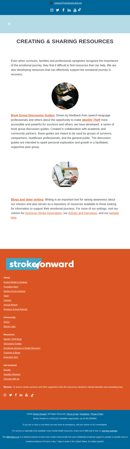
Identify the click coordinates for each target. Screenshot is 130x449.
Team (6, 296)
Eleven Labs (10, 326)
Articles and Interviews (82, 213)
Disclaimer (84, 414)
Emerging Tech (11, 357)
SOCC (7, 322)
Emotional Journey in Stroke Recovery (22, 348)
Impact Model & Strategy (15, 282)
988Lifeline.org (12, 437)
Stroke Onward (39, 414)
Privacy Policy (97, 414)
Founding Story (11, 286)
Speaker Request (12, 374)
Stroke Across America (14, 291)
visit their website (109, 431)
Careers (7, 300)
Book (13, 339)
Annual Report (10, 305)
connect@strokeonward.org (68, 3)
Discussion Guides (12, 343)
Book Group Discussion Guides (32, 115)
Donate (7, 370)
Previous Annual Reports (15, 309)
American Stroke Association (43, 213)
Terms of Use (73, 414)
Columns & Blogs (12, 352)
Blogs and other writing (27, 199)
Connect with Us (11, 379)
